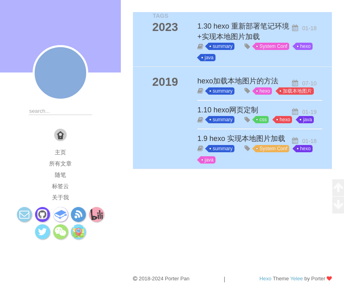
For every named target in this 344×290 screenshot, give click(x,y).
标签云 (60, 186)
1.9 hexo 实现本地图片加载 (241, 139)
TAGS (160, 15)
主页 (60, 152)
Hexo (265, 279)
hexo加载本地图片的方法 (237, 81)
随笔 (60, 175)
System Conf (273, 46)
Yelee (296, 279)
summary (222, 46)
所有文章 (60, 163)
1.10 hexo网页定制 (227, 110)
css (263, 119)
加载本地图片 (297, 91)
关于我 (60, 197)
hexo (305, 46)
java (209, 57)
